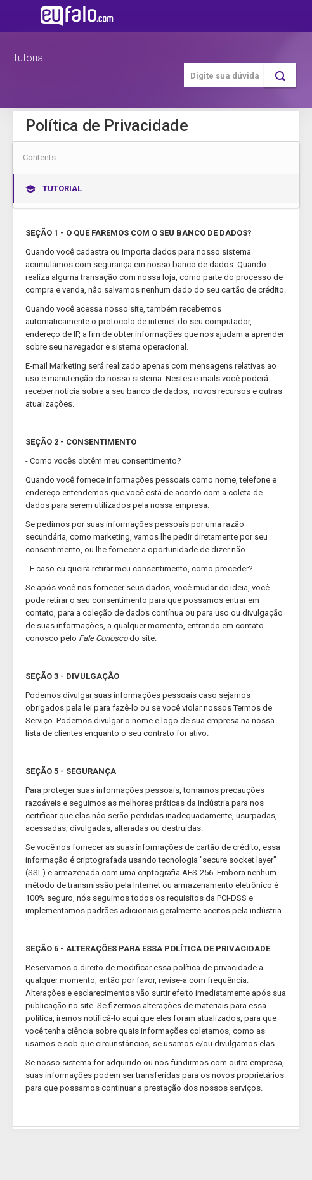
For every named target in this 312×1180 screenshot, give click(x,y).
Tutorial (29, 58)
